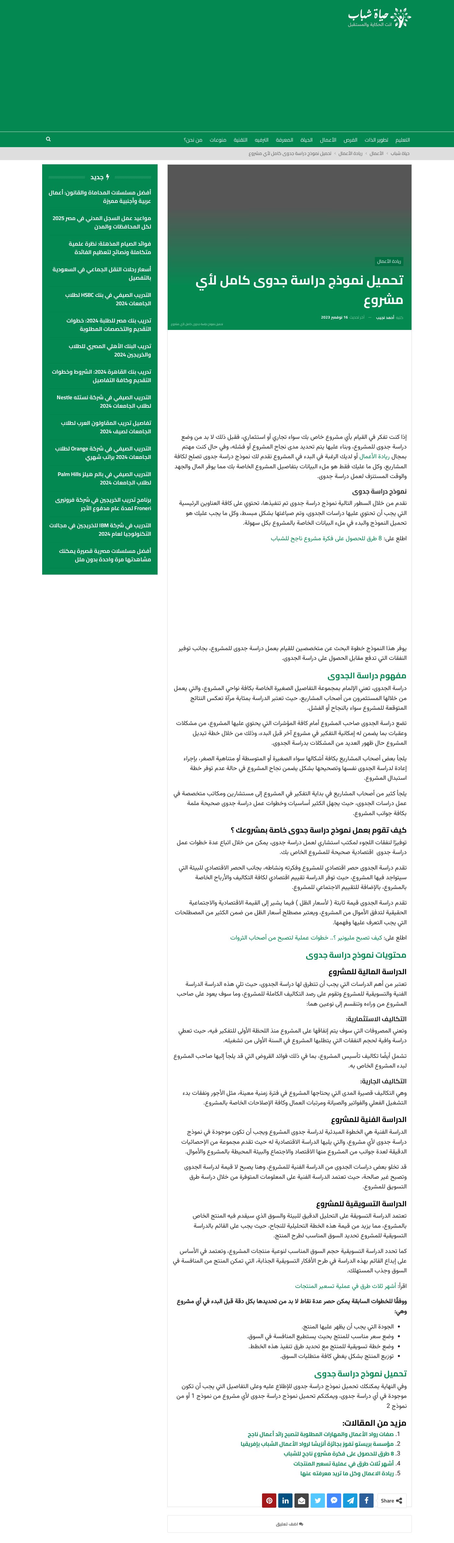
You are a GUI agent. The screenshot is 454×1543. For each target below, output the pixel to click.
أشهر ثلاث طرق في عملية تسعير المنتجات (345, 1286)
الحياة (307, 140)
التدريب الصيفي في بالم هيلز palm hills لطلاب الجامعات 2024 (104, 478)
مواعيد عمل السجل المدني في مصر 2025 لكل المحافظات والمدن (102, 222)
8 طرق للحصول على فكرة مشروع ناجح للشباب (326, 539)
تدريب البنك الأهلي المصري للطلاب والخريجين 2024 (110, 350)
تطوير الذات (376, 140)
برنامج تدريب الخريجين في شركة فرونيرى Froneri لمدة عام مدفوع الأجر (103, 504)
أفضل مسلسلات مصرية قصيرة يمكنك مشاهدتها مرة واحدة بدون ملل (105, 555)
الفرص (350, 140)
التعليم (403, 140)
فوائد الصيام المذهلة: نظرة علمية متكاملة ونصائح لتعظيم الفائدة (110, 248)
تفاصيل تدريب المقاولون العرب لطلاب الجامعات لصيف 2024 (106, 427)
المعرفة (284, 140)
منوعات (218, 140)
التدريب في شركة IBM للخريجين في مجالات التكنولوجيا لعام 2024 (100, 529)
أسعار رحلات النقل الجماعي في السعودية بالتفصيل (102, 273)
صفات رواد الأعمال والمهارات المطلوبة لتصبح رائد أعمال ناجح (321, 1434)
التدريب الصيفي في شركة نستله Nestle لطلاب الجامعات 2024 (104, 401)
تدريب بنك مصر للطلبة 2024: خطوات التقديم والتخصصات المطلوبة (108, 324)
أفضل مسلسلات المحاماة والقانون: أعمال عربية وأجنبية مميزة (100, 196)
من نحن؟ (193, 140)
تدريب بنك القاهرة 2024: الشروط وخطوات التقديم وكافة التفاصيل (101, 376)
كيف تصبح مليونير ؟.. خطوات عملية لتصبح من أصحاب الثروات (306, 938)
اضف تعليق (289, 1524)
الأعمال (328, 140)
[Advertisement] (227, 76)
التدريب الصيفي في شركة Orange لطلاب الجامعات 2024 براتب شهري (103, 452)
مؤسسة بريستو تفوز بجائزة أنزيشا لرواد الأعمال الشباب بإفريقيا (317, 1444)
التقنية (240, 140)
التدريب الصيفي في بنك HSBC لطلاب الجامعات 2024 (108, 299)
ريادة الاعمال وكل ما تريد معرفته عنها (347, 1473)
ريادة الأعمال (389, 261)
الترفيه (262, 140)
